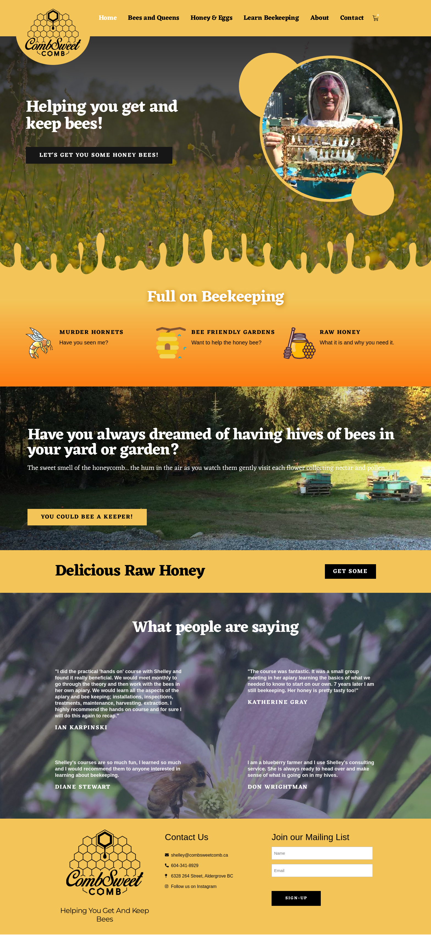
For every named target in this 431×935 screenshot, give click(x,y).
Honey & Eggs (211, 18)
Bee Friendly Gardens (233, 332)
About (319, 18)
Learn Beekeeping (271, 18)
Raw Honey (340, 332)
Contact (352, 18)
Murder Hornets (91, 332)
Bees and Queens (153, 18)
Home (108, 18)
